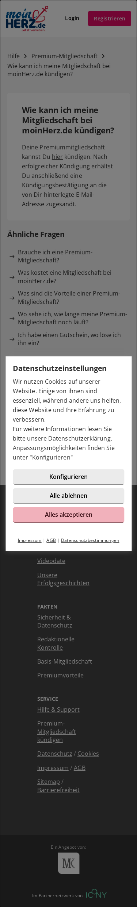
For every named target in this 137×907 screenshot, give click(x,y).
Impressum (30, 540)
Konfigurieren (51, 457)
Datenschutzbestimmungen (90, 540)
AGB (51, 540)
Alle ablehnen (68, 496)
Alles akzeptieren (68, 515)
